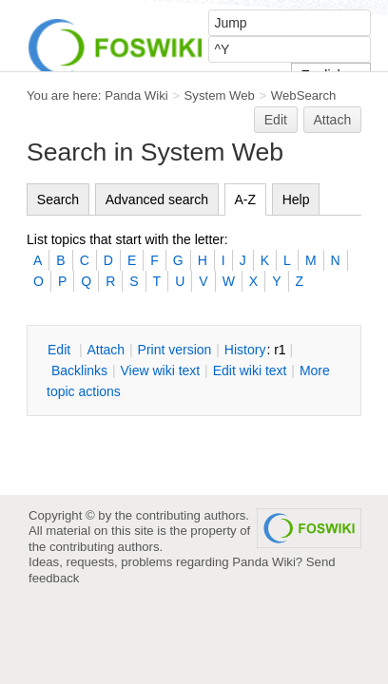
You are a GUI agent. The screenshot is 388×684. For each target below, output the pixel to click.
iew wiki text (160, 370)
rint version (175, 349)
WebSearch (304, 95)
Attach (333, 119)
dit (61, 349)
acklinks (79, 370)
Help (296, 199)
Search (58, 199)
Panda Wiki (136, 95)
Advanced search (157, 199)
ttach (106, 349)
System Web (219, 95)
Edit (275, 119)
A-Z (246, 199)
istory (245, 349)
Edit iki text (250, 370)
